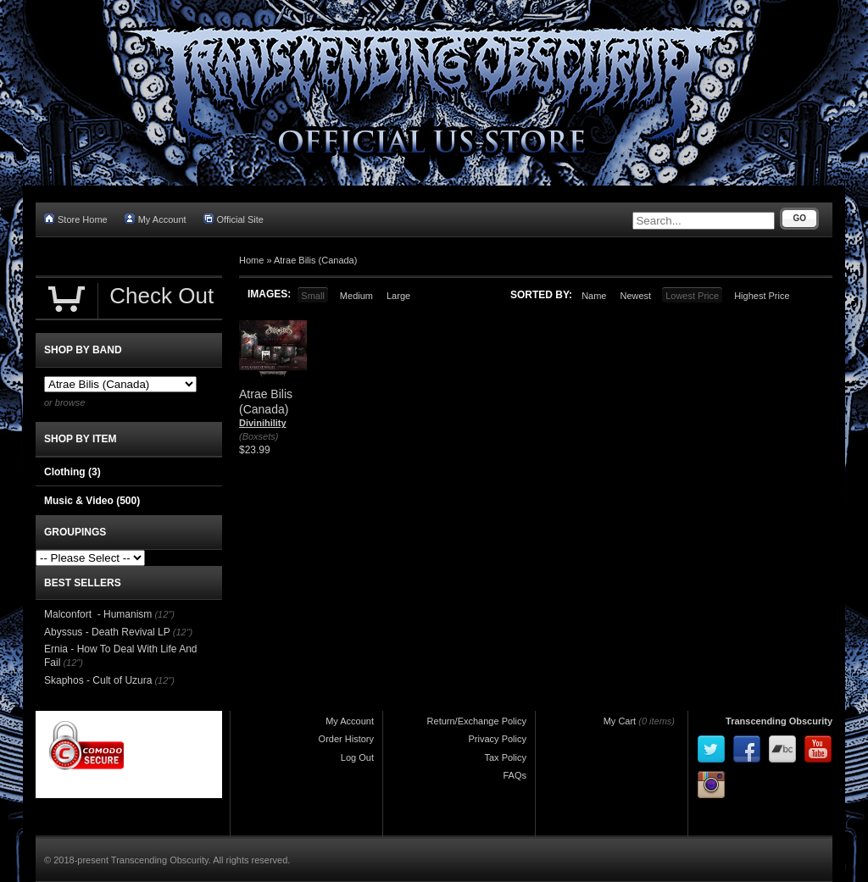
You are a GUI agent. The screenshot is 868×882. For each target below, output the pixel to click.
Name (593, 296)
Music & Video (92, 501)
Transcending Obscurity (779, 721)
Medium (356, 296)
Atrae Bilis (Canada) (315, 260)
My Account (155, 219)
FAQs (514, 775)
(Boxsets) (258, 436)
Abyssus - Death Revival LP (107, 632)
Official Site (233, 219)
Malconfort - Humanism (98, 614)
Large (398, 296)
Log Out (357, 757)
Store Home (76, 219)
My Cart (620, 721)
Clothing (72, 472)
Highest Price (761, 296)
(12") (164, 614)
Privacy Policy (497, 739)
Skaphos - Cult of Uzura (98, 680)
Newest (635, 296)
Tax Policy (505, 757)
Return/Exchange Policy (476, 721)
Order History (346, 739)
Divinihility (263, 423)
